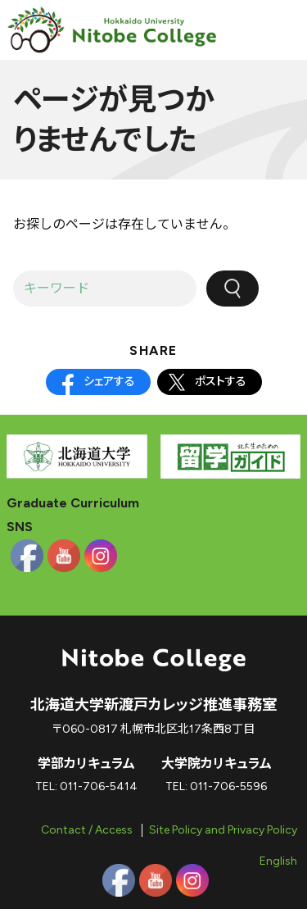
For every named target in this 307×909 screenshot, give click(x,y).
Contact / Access (87, 830)
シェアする (109, 382)
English (278, 861)
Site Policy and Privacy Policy (223, 830)
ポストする (220, 382)
